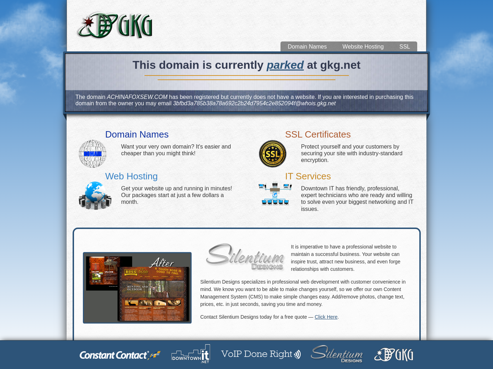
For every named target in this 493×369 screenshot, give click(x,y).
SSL (405, 47)
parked (285, 64)
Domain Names (307, 47)
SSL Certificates (318, 134)
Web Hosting (131, 176)
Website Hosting (363, 47)
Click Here (326, 317)
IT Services (308, 176)
